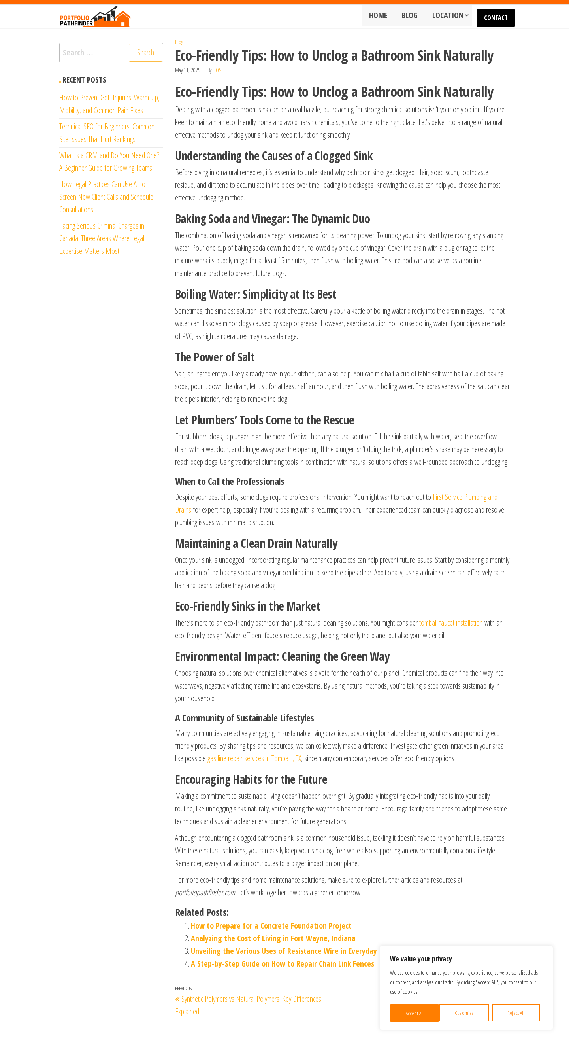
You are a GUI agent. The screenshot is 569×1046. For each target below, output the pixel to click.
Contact (497, 16)
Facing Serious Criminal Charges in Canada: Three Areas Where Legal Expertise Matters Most (101, 238)
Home (384, 16)
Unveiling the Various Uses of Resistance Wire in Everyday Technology (303, 951)
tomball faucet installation (451, 622)
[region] (466, 988)
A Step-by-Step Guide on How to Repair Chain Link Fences (282, 963)
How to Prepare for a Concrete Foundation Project (271, 925)
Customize (414, 1013)
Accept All (518, 1013)
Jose (219, 70)
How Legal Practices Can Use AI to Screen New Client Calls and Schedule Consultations (106, 197)
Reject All (466, 1013)
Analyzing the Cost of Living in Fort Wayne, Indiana (273, 938)
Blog (413, 16)
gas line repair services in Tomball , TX (254, 758)
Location (449, 16)
